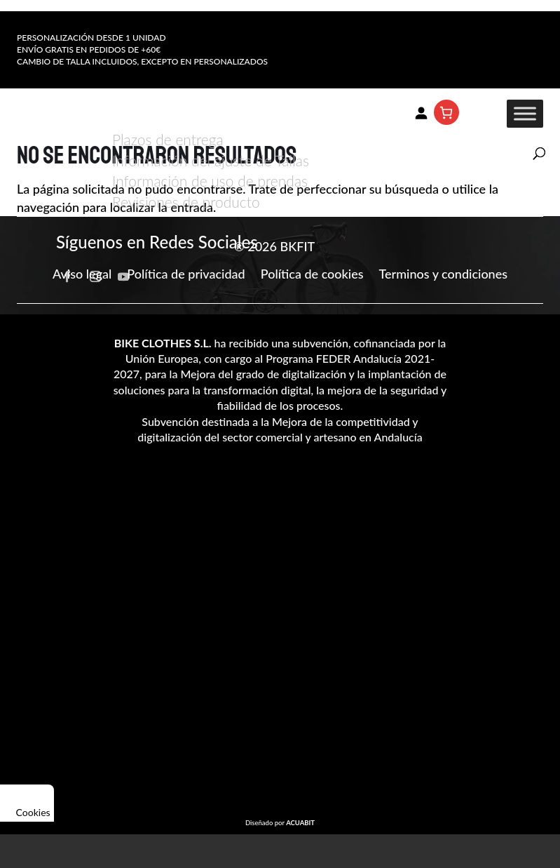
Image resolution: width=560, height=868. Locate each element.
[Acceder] (421, 112)
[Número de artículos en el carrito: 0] (446, 112)
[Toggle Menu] (525, 114)
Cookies (27, 803)
